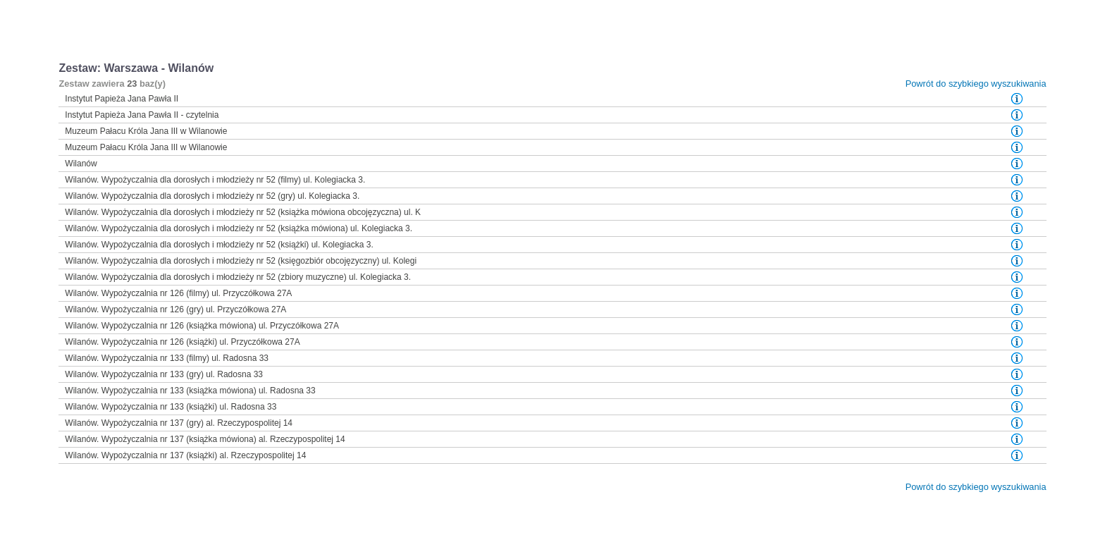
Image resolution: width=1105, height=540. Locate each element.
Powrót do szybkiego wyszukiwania (976, 83)
